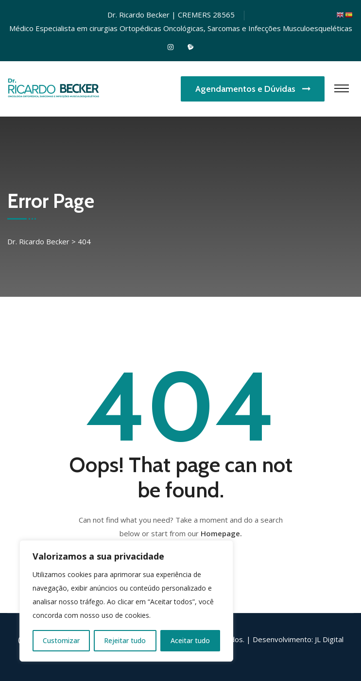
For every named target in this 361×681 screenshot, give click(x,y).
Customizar (61, 640)
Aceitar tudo (190, 640)
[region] (126, 601)
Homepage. (221, 533)
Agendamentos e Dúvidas (252, 89)
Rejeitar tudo (125, 640)
